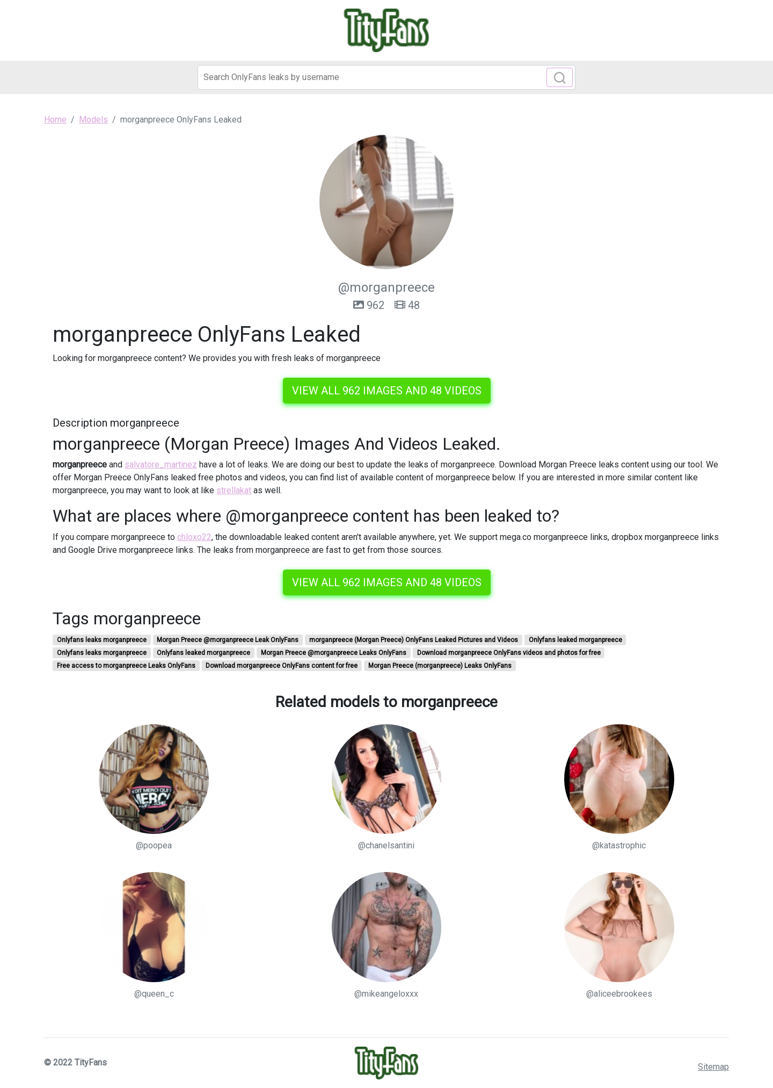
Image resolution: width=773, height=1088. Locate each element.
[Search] (386, 77)
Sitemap (713, 1067)
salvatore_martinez (161, 464)
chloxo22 (194, 537)
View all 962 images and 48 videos (387, 390)
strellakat (233, 490)
